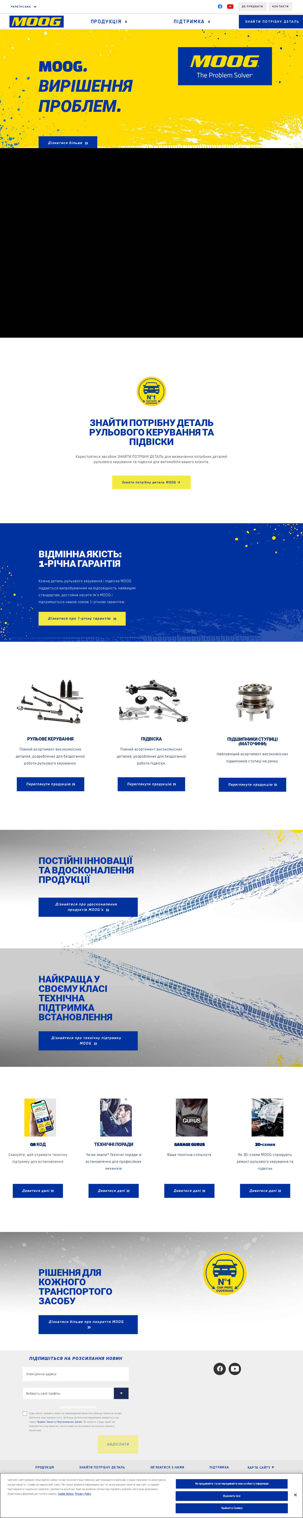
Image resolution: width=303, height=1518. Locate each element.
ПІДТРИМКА (219, 1467)
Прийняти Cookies (232, 1508)
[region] (151, 1495)
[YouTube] (230, 7)
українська (21, 6)
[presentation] (59, 1445)
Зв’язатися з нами (167, 1467)
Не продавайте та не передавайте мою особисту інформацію (232, 1483)
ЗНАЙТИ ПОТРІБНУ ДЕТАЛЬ (102, 1467)
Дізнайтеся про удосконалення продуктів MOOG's (86, 907)
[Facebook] (220, 7)
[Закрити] (295, 1495)
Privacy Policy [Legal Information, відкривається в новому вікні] (83, 1493)
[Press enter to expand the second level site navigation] (123, 21)
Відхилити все (232, 1496)
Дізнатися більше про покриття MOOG (86, 1322)
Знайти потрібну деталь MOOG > (151, 482)
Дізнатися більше (66, 143)
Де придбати (252, 6)
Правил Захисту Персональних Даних (59, 1422)
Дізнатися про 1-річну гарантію (80, 618)
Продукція (103, 21)
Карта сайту (261, 1468)
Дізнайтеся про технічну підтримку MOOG (86, 1041)
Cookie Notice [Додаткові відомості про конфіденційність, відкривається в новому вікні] (66, 1493)
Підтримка (181, 21)
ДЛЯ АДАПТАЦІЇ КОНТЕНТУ (78, 1407)
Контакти (280, 6)
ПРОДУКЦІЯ (44, 1467)
